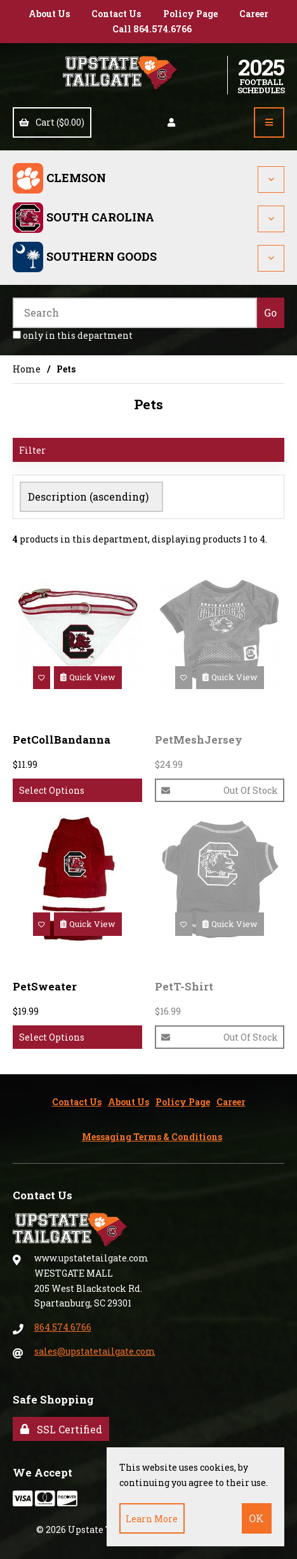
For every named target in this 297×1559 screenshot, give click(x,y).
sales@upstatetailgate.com (94, 1351)
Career (253, 14)
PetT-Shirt (184, 986)
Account (171, 122)
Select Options (51, 790)
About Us (49, 14)
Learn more (152, 1519)
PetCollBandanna (61, 739)
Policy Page (190, 14)
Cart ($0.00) (51, 122)
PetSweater (45, 986)
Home (27, 369)
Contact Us (116, 14)
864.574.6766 (62, 1327)
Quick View (88, 677)
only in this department (73, 335)
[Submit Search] (270, 313)
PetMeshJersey (198, 739)
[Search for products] (135, 313)
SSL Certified (61, 1429)
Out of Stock (219, 790)
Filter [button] (32, 450)
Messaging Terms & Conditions (152, 1137)
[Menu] (269, 122)
